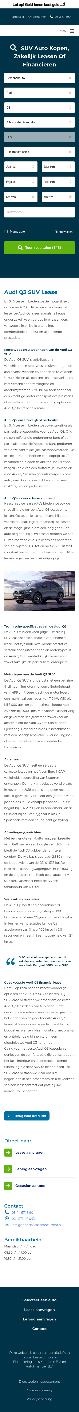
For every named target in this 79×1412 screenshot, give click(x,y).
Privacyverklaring (39, 1399)
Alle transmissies (18, 152)
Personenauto (16, 78)
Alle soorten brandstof (21, 122)
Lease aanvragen (39, 1310)
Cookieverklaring (39, 1390)
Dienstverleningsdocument (39, 1382)
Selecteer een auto (40, 1300)
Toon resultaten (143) (39, 247)
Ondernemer (37, 16)
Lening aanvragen (39, 1319)
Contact (39, 1329)
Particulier (17, 16)
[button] (39, 78)
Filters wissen (64, 232)
